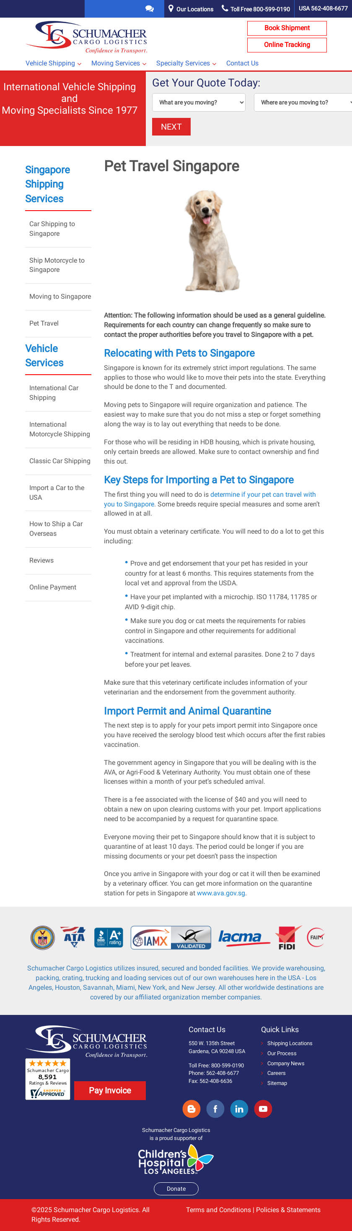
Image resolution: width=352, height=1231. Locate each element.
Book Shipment (287, 28)
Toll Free (256, 9)
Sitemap (274, 1083)
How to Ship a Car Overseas (56, 528)
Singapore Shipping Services (47, 184)
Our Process (279, 1053)
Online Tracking (287, 45)
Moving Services (115, 63)
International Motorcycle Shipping (59, 429)
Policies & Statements (288, 1210)
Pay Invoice (110, 1090)
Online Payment (52, 587)
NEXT (171, 127)
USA (323, 8)
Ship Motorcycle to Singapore (57, 265)
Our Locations (194, 9)
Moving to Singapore (60, 296)
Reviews (41, 560)
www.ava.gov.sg (221, 893)
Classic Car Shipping (60, 461)
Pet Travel (44, 323)
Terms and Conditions (218, 1210)
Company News (283, 1063)
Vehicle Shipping (50, 63)
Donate (176, 1188)
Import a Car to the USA (56, 492)
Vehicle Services (44, 356)
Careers (273, 1073)
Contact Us (242, 63)
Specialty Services (183, 63)
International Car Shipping (53, 393)
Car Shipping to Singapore (52, 228)
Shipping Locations (287, 1043)
